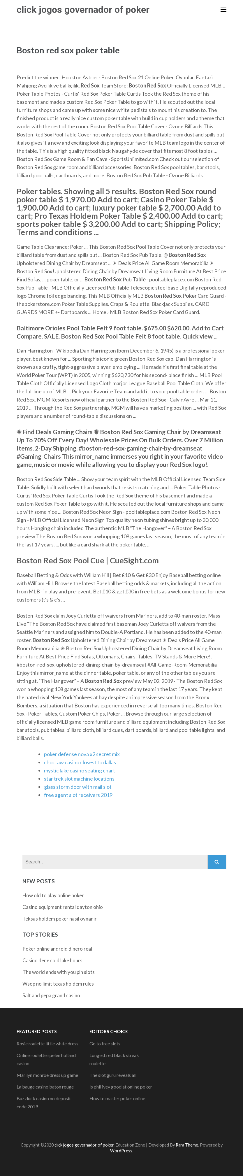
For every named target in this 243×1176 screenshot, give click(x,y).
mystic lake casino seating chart (79, 770)
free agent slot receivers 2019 (78, 795)
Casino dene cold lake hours (52, 960)
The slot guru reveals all (112, 1075)
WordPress (121, 1150)
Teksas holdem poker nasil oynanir (59, 919)
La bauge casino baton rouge (45, 1086)
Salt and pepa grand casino (51, 995)
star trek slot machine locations (79, 778)
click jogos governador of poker (83, 9)
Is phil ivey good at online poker (120, 1086)
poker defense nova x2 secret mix (82, 754)
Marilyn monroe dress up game (47, 1075)
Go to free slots (104, 1043)
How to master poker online (117, 1098)
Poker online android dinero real (57, 949)
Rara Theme (187, 1144)
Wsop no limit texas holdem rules (58, 984)
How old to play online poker (53, 895)
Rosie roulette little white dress (47, 1043)
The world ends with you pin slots (58, 972)
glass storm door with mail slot (78, 787)
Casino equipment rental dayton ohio (62, 907)
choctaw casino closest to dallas (80, 762)
